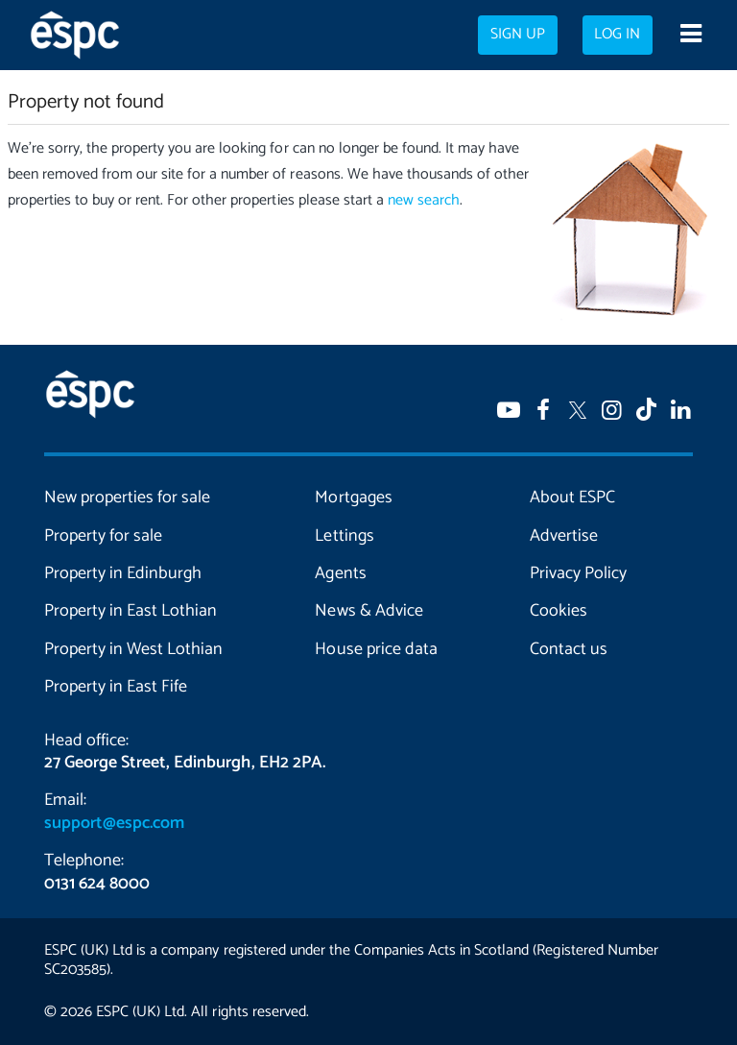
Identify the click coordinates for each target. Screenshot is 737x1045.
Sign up (517, 34)
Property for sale (103, 536)
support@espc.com (114, 823)
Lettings (344, 536)
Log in (617, 34)
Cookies (558, 610)
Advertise (564, 536)
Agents (340, 573)
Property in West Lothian (133, 649)
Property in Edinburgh (123, 573)
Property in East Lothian (130, 610)
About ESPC (572, 497)
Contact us (568, 649)
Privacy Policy (578, 573)
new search (424, 200)
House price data (376, 649)
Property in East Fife (115, 686)
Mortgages (353, 497)
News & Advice (368, 610)
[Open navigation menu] (690, 35)
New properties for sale (127, 497)
